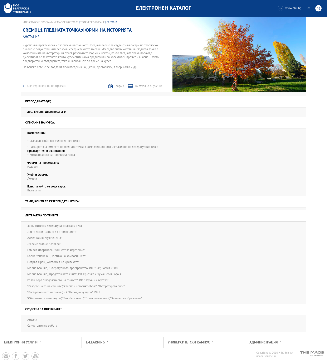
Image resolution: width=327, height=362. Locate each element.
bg (318, 8)
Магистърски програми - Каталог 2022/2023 (50, 22)
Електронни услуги (21, 342)
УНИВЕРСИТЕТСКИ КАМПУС (189, 342)
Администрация (263, 342)
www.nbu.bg (290, 8)
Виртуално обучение (148, 86)
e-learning (95, 342)
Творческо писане (92, 22)
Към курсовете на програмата (46, 86)
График (119, 86)
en (309, 8)
